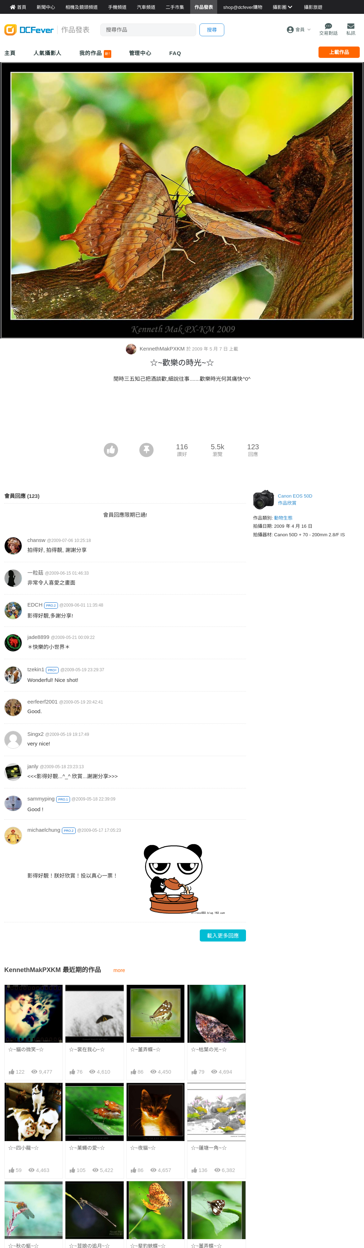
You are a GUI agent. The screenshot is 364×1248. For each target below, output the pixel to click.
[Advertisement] (182, 423)
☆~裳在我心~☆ (87, 1049)
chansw (36, 540)
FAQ (175, 53)
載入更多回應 (223, 936)
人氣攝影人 (47, 53)
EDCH (35, 605)
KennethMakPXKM (156, 349)
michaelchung (43, 830)
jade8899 (38, 637)
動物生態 (283, 518)
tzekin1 (35, 669)
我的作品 (95, 54)
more (119, 970)
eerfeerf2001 (42, 702)
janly (32, 766)
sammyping (41, 799)
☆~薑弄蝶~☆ (145, 1049)
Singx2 (35, 734)
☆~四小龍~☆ (23, 1148)
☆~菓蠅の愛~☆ (87, 1148)
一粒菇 (35, 573)
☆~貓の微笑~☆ (26, 1049)
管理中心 (140, 53)
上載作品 (339, 52)
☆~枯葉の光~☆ (208, 1049)
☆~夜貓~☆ (143, 1148)
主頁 (10, 53)
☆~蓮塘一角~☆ (208, 1148)
